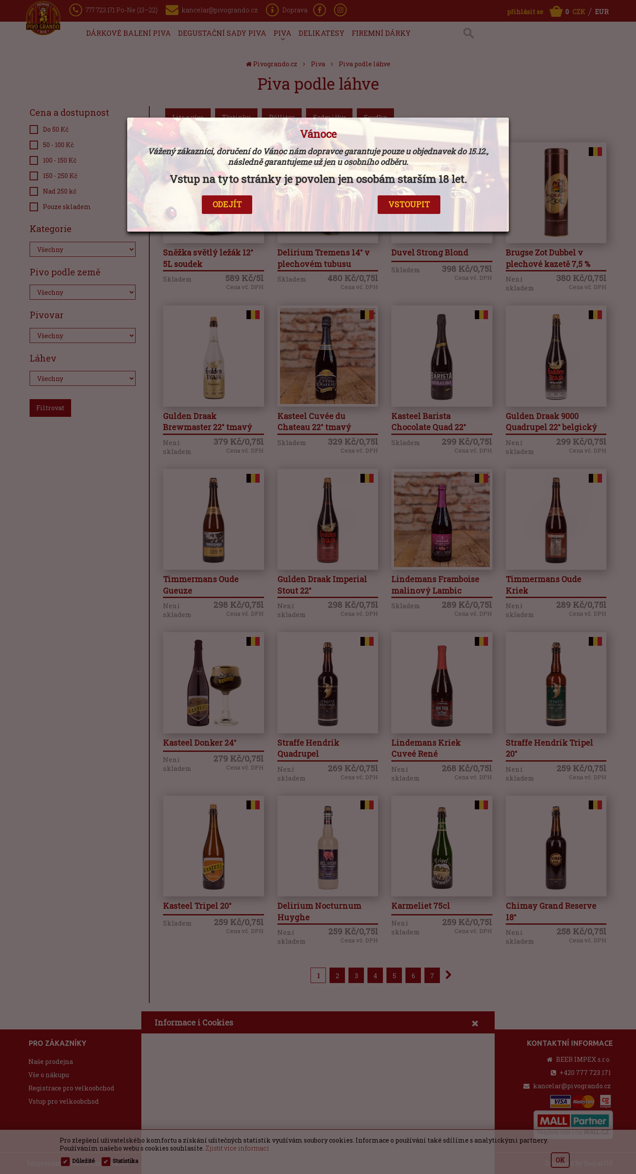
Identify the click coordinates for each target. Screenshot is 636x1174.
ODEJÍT (227, 204)
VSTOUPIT (409, 204)
